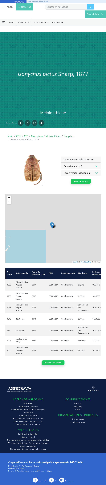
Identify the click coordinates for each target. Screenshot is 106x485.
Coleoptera (37, 136)
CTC (26, 136)
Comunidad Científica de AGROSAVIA (28, 409)
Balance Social (28, 437)
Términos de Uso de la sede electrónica (28, 449)
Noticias (78, 403)
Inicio (11, 22)
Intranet (78, 406)
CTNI (18, 136)
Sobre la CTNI (24, 22)
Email (77, 409)
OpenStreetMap (85, 262)
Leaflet (75, 262)
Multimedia (57, 22)
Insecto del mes (41, 22)
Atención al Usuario (28, 415)
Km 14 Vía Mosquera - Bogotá (27, 466)
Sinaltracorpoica (77, 422)
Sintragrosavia (77, 419)
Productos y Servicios (28, 406)
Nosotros (28, 403)
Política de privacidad (28, 434)
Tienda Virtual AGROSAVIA (28, 424)
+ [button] (9, 198)
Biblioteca (28, 412)
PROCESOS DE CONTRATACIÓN (28, 421)
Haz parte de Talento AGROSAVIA (28, 418)
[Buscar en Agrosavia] (90, 7)
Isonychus (69, 136)
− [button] (9, 202)
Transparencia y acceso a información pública (28, 440)
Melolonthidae (53, 136)
